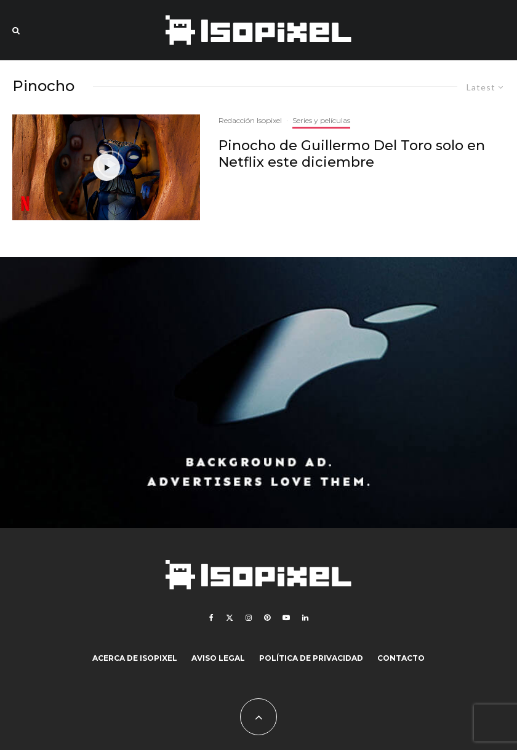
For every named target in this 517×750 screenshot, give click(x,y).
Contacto (401, 658)
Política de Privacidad (311, 658)
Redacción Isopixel (250, 120)
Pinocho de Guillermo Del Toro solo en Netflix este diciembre (351, 154)
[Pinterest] (267, 618)
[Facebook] (211, 618)
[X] (229, 618)
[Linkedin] (305, 618)
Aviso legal (218, 658)
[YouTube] (286, 618)
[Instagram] (248, 618)
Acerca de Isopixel (134, 658)
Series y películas (321, 120)
